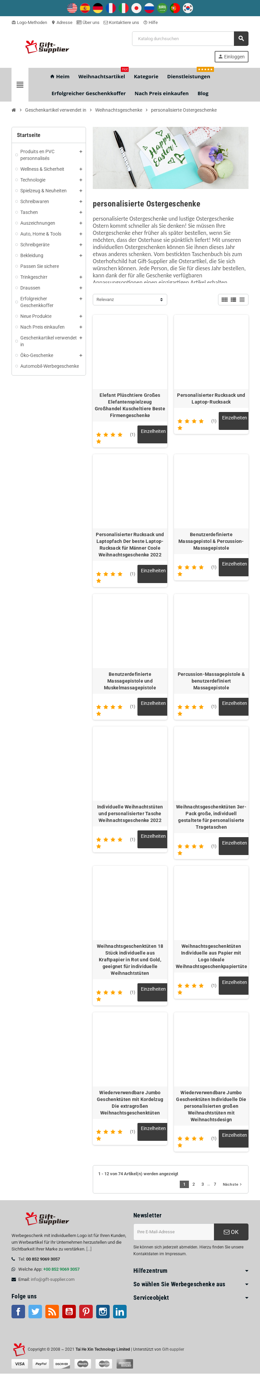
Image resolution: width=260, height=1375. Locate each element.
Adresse (61, 22)
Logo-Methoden (29, 22)
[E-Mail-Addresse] (173, 1233)
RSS (52, 1313)
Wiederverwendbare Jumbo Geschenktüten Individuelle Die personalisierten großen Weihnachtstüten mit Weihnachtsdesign (211, 1107)
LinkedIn (120, 1313)
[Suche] (190, 38)
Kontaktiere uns (121, 22)
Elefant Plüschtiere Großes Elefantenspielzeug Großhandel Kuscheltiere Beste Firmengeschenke (130, 405)
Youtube (69, 1313)
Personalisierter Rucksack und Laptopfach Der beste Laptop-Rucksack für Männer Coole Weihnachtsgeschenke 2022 (130, 545)
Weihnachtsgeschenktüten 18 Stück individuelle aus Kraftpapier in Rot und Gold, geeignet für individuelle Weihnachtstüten (130, 960)
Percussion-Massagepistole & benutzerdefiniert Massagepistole (211, 681)
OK (231, 1233)
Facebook (18, 1313)
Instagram (103, 1313)
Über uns (88, 22)
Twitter (35, 1313)
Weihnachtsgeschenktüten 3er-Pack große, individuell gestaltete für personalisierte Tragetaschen (211, 817)
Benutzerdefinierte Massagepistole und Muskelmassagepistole (130, 681)
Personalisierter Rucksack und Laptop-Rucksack (211, 398)
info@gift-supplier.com (52, 1280)
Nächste (233, 1185)
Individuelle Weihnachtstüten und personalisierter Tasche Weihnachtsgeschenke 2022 (130, 814)
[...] (88, 1250)
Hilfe (150, 22)
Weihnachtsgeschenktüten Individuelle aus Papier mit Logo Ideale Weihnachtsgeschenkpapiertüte (211, 957)
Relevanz (105, 299)
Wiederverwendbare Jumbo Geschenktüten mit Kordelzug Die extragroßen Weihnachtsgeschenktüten (130, 1104)
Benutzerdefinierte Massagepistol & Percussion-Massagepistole (211, 541)
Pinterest (86, 1313)
